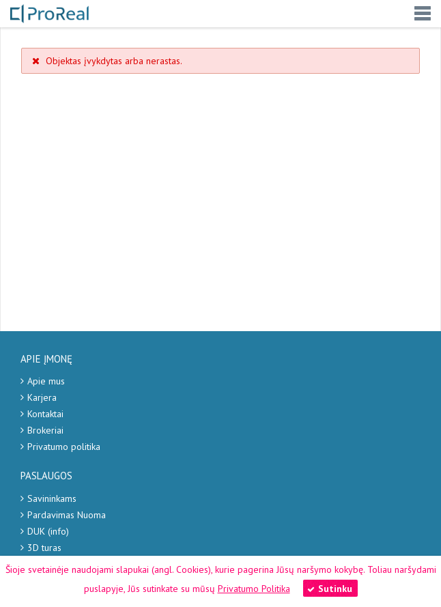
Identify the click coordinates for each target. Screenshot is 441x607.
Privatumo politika (63, 446)
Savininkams (51, 498)
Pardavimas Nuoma (66, 515)
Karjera (42, 397)
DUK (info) (48, 531)
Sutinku (329, 588)
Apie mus (46, 381)
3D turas (44, 547)
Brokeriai (45, 430)
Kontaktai (45, 414)
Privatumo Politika (254, 588)
